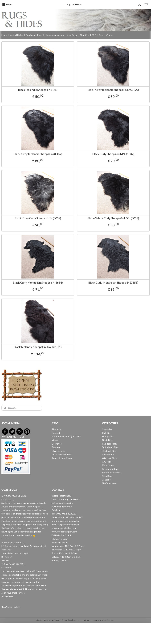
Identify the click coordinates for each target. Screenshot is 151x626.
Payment (56, 447)
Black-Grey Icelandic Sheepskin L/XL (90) (113, 89)
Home (4, 35)
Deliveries (57, 443)
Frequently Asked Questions (66, 436)
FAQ (94, 35)
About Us (84, 35)
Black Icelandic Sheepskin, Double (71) (38, 347)
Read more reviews (10, 607)
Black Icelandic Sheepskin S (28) (37, 89)
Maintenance (58, 451)
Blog (101, 35)
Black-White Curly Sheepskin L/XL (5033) (113, 218)
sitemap (64, 620)
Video (55, 440)
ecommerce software (82, 620)
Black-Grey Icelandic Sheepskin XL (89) (37, 154)
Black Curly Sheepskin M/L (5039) (113, 154)
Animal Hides (16, 35)
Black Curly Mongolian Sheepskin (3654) (38, 282)
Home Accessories (54, 35)
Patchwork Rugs (34, 35)
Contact (110, 35)
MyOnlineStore (108, 620)
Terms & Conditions (62, 458)
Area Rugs (71, 35)
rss (70, 620)
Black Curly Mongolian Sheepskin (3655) (113, 282)
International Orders (62, 454)
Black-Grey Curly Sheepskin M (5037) (38, 218)
